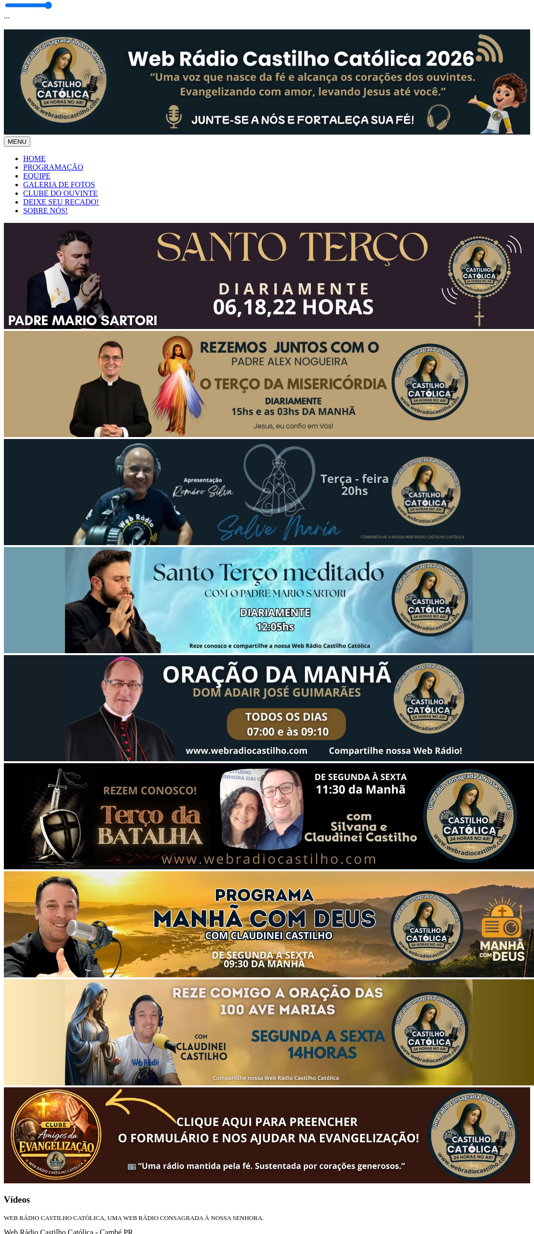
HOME (34, 158)
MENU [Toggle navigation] (17, 141)
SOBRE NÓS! (45, 210)
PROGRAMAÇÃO (53, 167)
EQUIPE (37, 176)
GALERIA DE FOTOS (59, 184)
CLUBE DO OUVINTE (60, 193)
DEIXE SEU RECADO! (61, 202)
